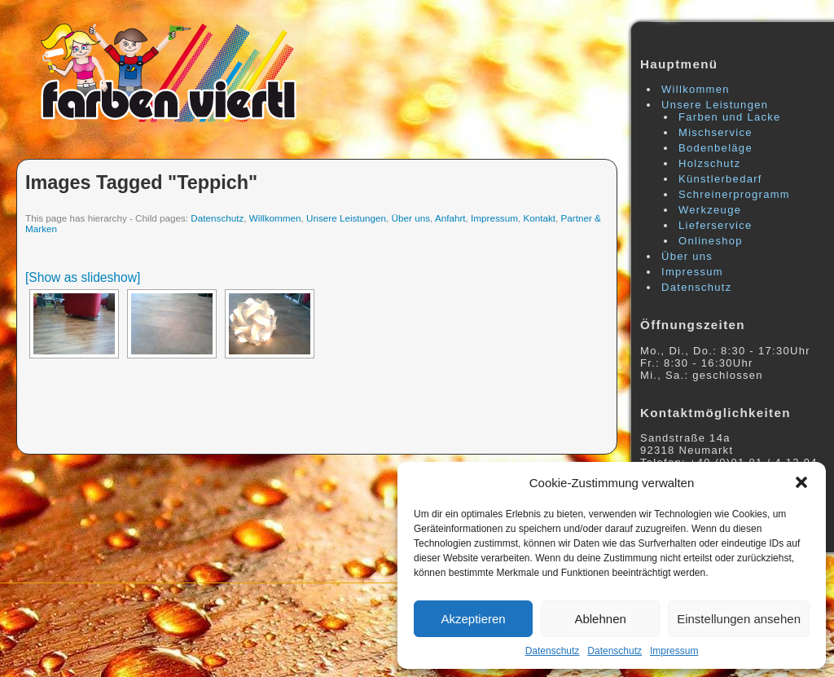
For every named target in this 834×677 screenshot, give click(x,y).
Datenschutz (552, 651)
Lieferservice (715, 225)
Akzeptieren (473, 619)
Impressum (674, 651)
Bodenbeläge (715, 148)
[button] (801, 482)
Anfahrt (450, 218)
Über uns (411, 218)
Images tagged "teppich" (141, 182)
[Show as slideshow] (82, 277)
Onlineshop (710, 241)
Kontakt (539, 218)
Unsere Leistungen (346, 218)
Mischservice (715, 132)
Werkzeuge (709, 210)
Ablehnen (600, 619)
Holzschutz (709, 163)
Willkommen (275, 218)
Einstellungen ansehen (739, 619)
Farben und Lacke (729, 117)
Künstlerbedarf (720, 179)
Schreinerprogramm (734, 194)
